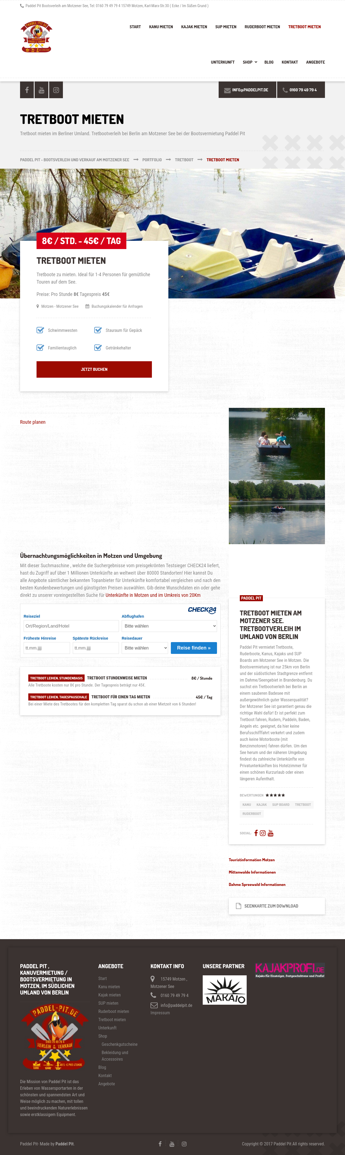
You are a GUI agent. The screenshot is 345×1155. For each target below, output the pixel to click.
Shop (247, 62)
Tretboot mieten (304, 26)
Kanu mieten (161, 26)
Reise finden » (194, 648)
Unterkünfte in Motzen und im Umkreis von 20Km (153, 595)
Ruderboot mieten (262, 26)
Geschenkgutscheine (120, 1044)
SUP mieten (226, 26)
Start (135, 26)
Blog (269, 62)
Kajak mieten (194, 26)
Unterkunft (223, 62)
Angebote (315, 62)
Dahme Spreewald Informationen (257, 884)
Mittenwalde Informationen (252, 872)
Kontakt (290, 62)
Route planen (33, 422)
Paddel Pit (64, 1143)
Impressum (160, 1012)
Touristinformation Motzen (252, 859)
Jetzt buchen (94, 369)
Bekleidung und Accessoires (115, 1056)
